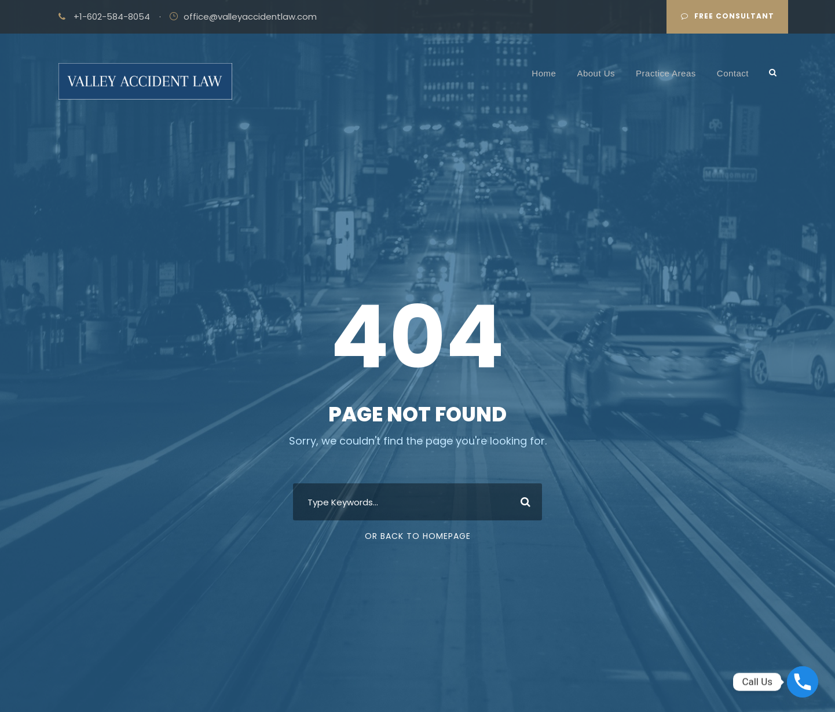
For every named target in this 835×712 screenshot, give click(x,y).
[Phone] (802, 682)
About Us (596, 73)
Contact (733, 73)
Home (544, 73)
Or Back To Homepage (418, 536)
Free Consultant (727, 16)
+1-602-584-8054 (111, 16)
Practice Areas (666, 73)
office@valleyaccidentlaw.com (250, 16)
